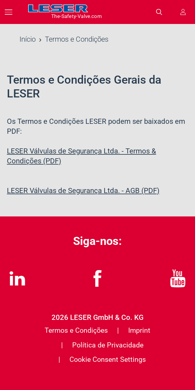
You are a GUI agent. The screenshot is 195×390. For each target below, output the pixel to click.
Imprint (139, 330)
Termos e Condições (76, 330)
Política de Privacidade (107, 345)
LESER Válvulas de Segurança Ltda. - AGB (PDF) (83, 190)
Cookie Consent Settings (107, 360)
